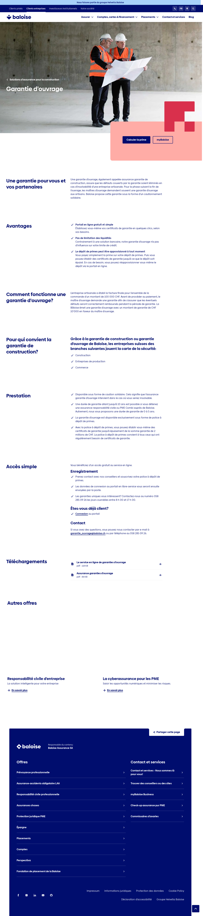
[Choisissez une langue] (181, 8)
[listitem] (16, 8)
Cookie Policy (185, 891)
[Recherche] (193, 8)
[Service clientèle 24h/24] (174, 8)
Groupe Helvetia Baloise (179, 899)
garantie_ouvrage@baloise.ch (88, 533)
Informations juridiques (127, 891)
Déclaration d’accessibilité (146, 899)
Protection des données (159, 891)
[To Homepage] (21, 17)
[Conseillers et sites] (187, 8)
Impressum (102, 891)
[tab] (87, 17)
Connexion (81, 514)
